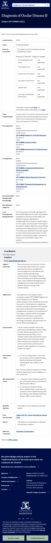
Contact (4, 489)
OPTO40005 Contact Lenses (26, 142)
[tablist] (31, 5)
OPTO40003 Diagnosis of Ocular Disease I (31, 135)
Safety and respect (8, 481)
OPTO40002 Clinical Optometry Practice (31, 177)
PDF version (13, 440)
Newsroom (5, 485)
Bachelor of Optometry (25, 431)
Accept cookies (13, 538)
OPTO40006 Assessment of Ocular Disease (31, 149)
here (35, 107)
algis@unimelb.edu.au (17, 261)
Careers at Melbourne (9, 477)
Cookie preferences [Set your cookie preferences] (37, 538)
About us (4, 473)
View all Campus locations (36, 492)
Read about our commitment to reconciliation (18, 467)
